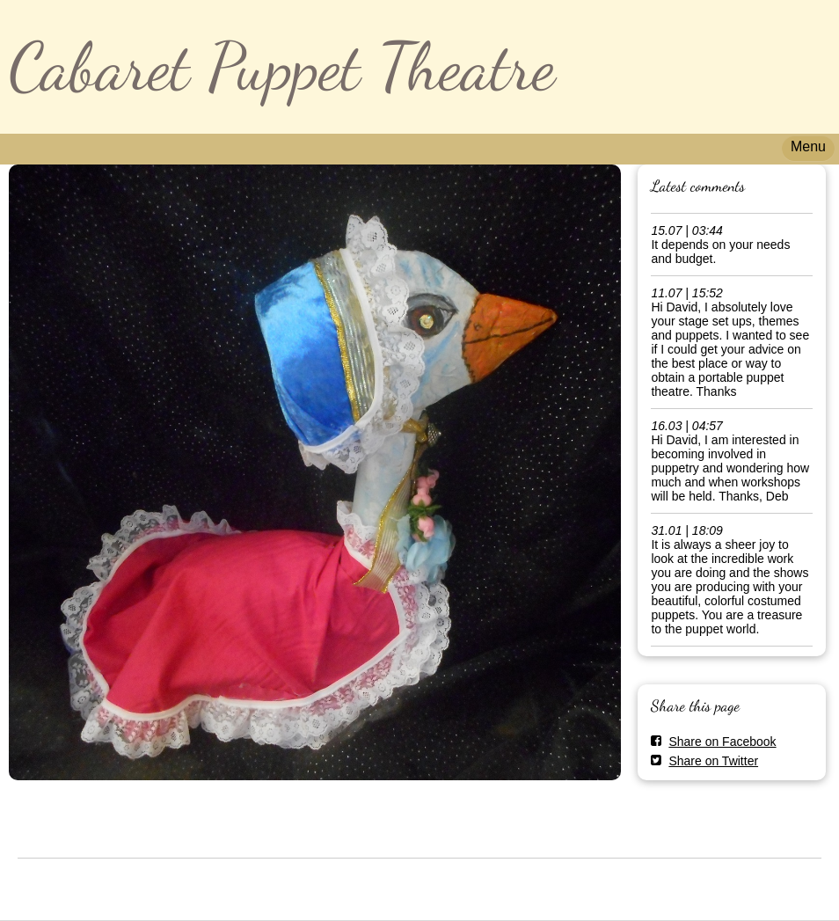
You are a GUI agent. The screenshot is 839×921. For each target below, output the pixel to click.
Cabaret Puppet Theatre (282, 66)
